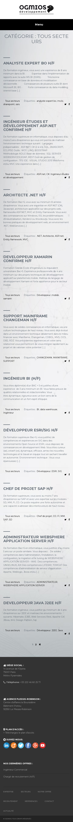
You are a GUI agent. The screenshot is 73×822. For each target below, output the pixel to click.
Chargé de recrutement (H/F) (19, 776)
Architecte (48, 236)
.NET (39, 236)
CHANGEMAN (44, 357)
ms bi (60, 101)
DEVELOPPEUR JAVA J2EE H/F (32, 603)
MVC (25, 239)
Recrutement (10, 801)
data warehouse (48, 409)
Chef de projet (44, 516)
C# (47, 174)
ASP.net (41, 174)
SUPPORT (8, 361)
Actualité (8, 811)
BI (38, 409)
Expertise (8, 791)
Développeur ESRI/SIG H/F (30, 430)
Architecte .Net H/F (24, 195)
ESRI (54, 471)
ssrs (18, 104)
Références (31, 801)
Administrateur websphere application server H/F (34, 539)
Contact (49, 801)
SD (10, 519)
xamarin (7, 298)
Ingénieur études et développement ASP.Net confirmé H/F (29, 125)
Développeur (44, 295)
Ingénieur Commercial (15, 769)
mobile (55, 295)
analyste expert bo (46, 101)
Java (60, 630)
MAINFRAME (60, 357)
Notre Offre (44, 791)
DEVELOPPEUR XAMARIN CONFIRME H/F (27, 259)
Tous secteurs (12, 101)
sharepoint (9, 104)
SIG (60, 471)
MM (63, 516)
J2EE (54, 630)
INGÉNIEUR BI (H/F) (22, 378)
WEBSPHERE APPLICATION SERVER (24, 585)
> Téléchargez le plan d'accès (18, 732)
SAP (5, 519)
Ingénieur (8, 412)
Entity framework (12, 239)
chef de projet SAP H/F (28, 488)
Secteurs (26, 791)
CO (54, 516)
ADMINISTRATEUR (47, 582)
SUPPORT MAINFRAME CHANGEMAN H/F (25, 318)
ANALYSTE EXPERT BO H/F (28, 63)
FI (58, 516)
